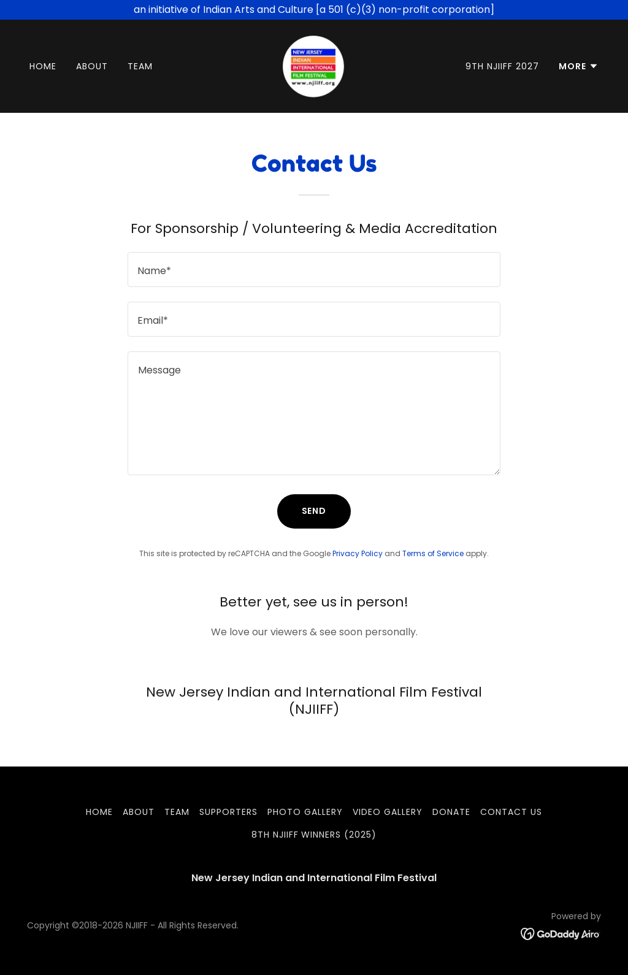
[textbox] (314, 269)
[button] (579, 66)
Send (314, 511)
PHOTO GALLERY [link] (305, 812)
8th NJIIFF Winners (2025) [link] (314, 834)
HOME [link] (42, 66)
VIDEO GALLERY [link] (388, 812)
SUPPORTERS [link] (228, 812)
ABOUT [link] (92, 66)
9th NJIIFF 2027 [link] (502, 66)
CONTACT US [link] (511, 812)
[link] (313, 65)
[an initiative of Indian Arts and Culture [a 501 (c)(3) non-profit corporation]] (314, 9)
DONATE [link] (451, 812)
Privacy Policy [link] (357, 553)
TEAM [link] (140, 66)
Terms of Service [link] (433, 553)
